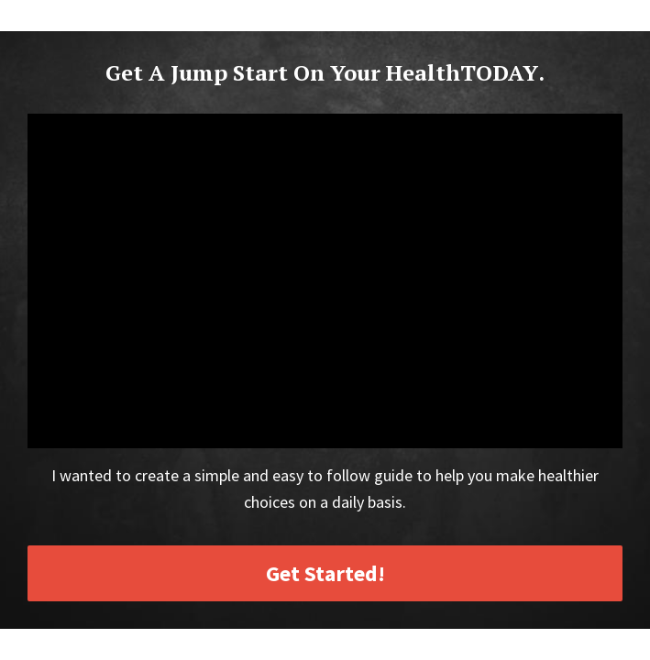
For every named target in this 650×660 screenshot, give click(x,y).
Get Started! (325, 573)
